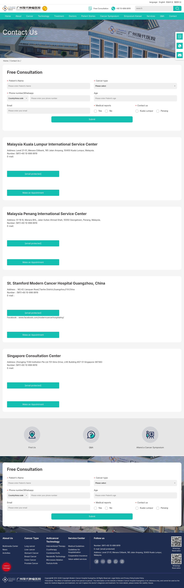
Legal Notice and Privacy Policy (122, 578)
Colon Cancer (30, 560)
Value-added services (77, 559)
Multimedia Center (10, 546)
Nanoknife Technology (55, 556)
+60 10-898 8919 (123, 8)
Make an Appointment (33, 192)
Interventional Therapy (55, 546)
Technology (43, 16)
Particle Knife (52, 563)
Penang (162, 111)
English (162, 2)
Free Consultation (101, 8)
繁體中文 (177, 2)
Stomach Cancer (31, 553)
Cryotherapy (51, 549)
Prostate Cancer (31, 563)
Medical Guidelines (76, 546)
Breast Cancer (30, 556)
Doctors (72, 16)
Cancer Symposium (109, 16)
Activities (6, 553)
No (108, 111)
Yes (98, 111)
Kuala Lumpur (144, 111)
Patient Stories (88, 16)
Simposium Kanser (133, 16)
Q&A (162, 16)
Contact (173, 16)
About (18, 16)
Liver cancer (29, 549)
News (5, 549)
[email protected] (33, 174)
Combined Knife (53, 553)
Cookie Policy (139, 578)
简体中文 (169, 2)
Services (151, 16)
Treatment (59, 16)
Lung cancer (29, 546)
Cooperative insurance (77, 556)
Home (8, 16)
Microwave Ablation (54, 560)
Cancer (29, 16)
